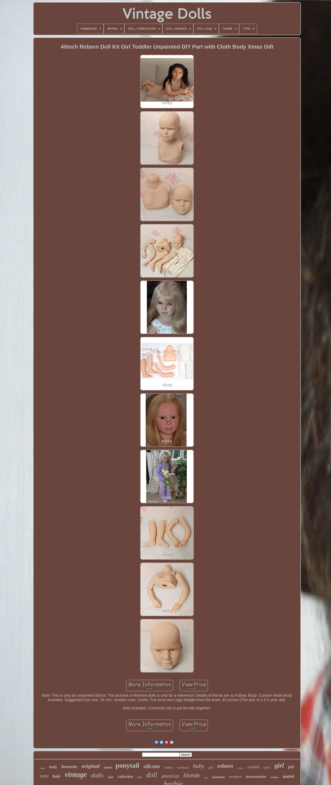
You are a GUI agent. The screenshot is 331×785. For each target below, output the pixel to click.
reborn (225, 766)
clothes (240, 768)
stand (107, 767)
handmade (183, 767)
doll (151, 775)
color (42, 768)
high (139, 777)
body (53, 767)
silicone (151, 766)
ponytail (127, 765)
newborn (235, 777)
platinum (218, 777)
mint (111, 777)
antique (274, 777)
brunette (69, 766)
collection (125, 776)
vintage (76, 774)
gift (211, 767)
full (291, 767)
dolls (97, 775)
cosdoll (253, 767)
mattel (288, 776)
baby (198, 766)
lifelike (266, 767)
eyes (206, 777)
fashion (168, 767)
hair (56, 776)
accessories (256, 777)
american (170, 776)
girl (279, 765)
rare (44, 776)
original (91, 766)
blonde (191, 775)
